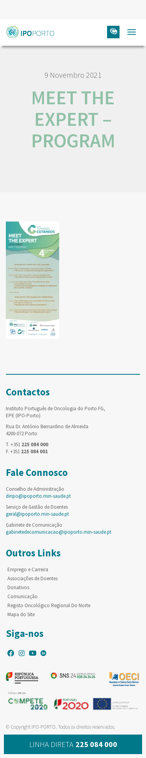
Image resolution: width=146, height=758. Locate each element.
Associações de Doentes (32, 578)
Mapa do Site (21, 614)
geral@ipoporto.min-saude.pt (37, 514)
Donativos (18, 587)
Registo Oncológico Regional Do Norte (48, 605)
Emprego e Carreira (27, 569)
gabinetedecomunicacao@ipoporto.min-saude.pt (58, 532)
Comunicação (22, 596)
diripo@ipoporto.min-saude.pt (38, 496)
